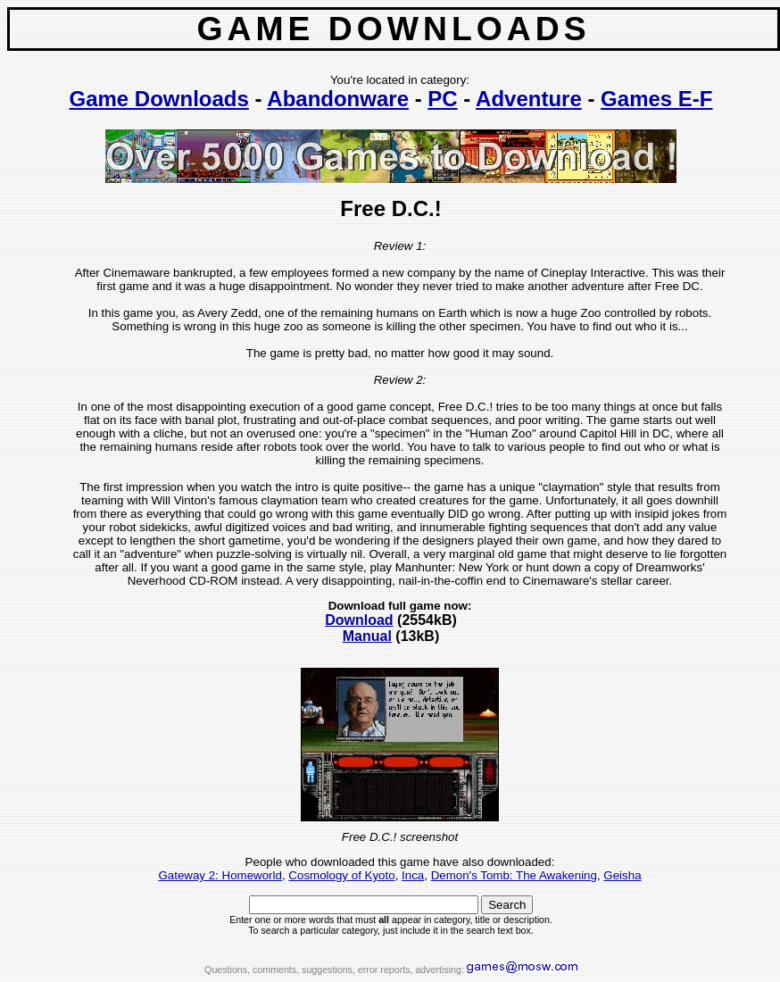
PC (442, 99)
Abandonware (338, 99)
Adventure (529, 99)
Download (359, 620)
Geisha (622, 875)
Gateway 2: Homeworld (220, 875)
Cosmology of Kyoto (341, 875)
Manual (367, 636)
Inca (413, 875)
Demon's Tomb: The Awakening (514, 875)
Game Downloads (158, 99)
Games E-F (656, 99)
